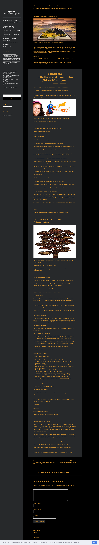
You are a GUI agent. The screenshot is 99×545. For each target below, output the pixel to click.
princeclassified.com (7, 61)
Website (35, 515)
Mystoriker (12, 11)
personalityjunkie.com (38, 411)
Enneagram (36, 417)
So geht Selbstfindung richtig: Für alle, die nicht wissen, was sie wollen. (10, 22)
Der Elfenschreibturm (8, 46)
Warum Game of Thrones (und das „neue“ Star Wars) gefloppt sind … (44, 462)
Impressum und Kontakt (7, 115)
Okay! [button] (94, 542)
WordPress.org (36, 537)
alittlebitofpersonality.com (39, 421)
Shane (4, 58)
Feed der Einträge (36, 534)
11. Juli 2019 (63, 83)
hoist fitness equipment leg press (9, 54)
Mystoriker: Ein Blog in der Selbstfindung (9, 39)
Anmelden (35, 532)
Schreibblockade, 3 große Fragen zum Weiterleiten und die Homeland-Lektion (11, 62)
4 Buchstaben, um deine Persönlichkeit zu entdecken (9, 26)
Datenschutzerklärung (7, 113)
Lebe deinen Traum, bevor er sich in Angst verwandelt (11, 31)
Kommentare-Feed (37, 535)
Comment (35, 488)
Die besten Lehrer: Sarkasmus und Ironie (11, 35)
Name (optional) (37, 503)
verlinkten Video (64, 378)
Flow (42, 373)
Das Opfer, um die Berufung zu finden (67, 462)
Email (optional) (37, 509)
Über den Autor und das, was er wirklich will (10, 43)
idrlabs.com (36, 414)
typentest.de (36, 408)
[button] (79, 542)
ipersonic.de (36, 404)
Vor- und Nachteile (64, 343)
